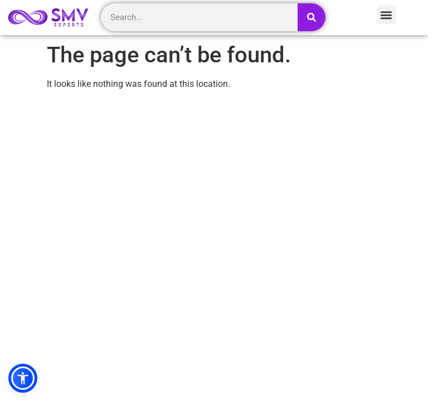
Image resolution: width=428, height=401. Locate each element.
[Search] (311, 17)
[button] (23, 378)
